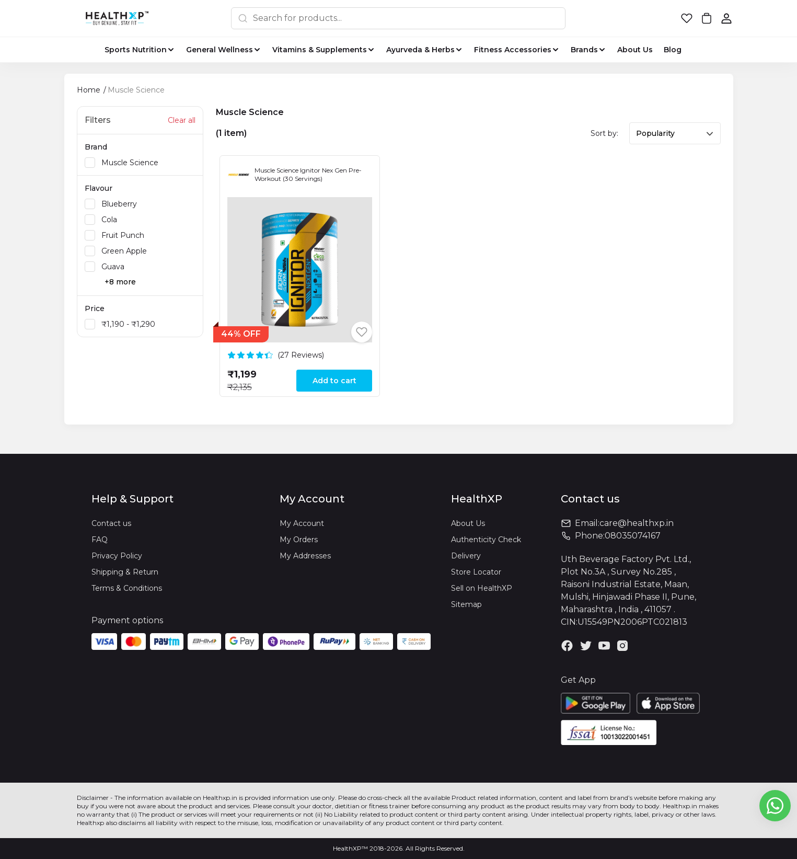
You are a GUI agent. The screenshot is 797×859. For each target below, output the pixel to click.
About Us (468, 523)
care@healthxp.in (636, 523)
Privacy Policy (116, 555)
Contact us (111, 523)
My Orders (299, 539)
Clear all (181, 120)
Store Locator (476, 572)
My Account (302, 523)
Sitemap (466, 604)
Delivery (466, 555)
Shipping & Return (124, 572)
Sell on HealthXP (481, 588)
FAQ (99, 539)
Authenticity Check (486, 539)
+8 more (120, 282)
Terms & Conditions (126, 588)
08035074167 (633, 536)
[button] (686, 18)
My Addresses (305, 555)
